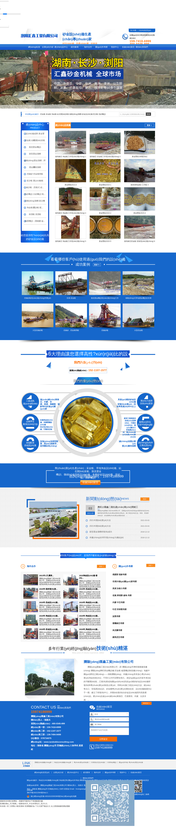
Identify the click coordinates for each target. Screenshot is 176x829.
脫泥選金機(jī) (35, 147)
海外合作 (88, 47)
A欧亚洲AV (20, 806)
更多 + (149, 125)
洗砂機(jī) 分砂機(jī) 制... (34, 194)
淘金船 (54, 114)
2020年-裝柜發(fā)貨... (48, 589)
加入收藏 (133, 30)
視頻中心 (115, 47)
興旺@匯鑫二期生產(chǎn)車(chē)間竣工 (118, 507)
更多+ (145, 499)
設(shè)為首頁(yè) (145, 30)
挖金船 (42, 114)
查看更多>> (146, 703)
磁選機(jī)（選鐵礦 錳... (35, 221)
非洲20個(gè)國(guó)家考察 (124, 581)
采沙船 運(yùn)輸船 (35, 181)
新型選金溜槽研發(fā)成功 (100, 532)
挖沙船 (95, 114)
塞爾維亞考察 (118, 623)
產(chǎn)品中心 (61, 47)
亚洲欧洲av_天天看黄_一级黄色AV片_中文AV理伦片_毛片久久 (24, 803)
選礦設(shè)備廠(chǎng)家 (43, 762)
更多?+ (97, 265)
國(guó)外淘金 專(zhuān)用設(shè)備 (131, 762)
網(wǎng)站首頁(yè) (34, 48)
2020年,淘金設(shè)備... (89, 629)
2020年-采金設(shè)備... (49, 629)
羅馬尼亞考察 (118, 637)
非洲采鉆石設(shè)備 (98, 762)
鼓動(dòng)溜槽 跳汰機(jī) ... (35, 202)
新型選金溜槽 (35, 154)
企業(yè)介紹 (47, 47)
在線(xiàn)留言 (128, 47)
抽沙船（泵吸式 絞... (35, 187)
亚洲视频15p (30, 806)
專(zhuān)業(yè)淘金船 (81, 762)
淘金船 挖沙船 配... (35, 207)
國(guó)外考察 (101, 47)
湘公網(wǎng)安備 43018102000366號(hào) (47, 796)
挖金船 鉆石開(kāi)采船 (35, 140)
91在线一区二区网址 (8, 806)
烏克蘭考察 (117, 630)
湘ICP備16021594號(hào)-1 (37, 792)
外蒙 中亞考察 (118, 602)
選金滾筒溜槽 (35, 167)
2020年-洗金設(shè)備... (89, 589)
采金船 (48, 114)
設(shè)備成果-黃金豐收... (35, 134)
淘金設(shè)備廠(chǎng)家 (62, 762)
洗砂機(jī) (102, 114)
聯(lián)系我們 (142, 47)
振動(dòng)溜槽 (75, 114)
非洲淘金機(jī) (111, 762)
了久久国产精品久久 (43, 806)
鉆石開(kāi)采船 (63, 114)
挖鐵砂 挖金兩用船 (35, 174)
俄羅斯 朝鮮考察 (119, 574)
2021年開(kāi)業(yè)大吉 (100, 520)
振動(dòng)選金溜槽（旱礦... (35, 161)
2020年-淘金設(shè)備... (89, 602)
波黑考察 (116, 616)
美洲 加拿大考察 (119, 588)
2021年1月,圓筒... (46, 575)
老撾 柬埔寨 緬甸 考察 (122, 595)
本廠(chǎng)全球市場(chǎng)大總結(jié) (106, 537)
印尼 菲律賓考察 (119, 609)
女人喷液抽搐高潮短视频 (60, 806)
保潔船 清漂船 (35, 214)
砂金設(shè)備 (87, 114)
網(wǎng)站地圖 (70, 796)
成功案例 (74, 47)
